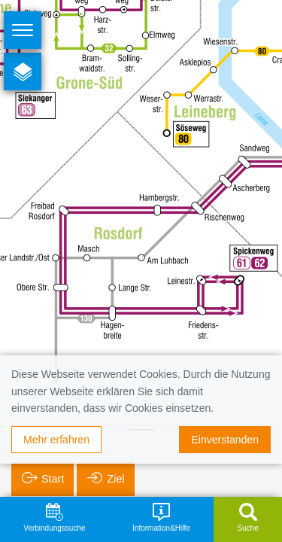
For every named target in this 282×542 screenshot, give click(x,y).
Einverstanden (225, 440)
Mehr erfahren (56, 440)
